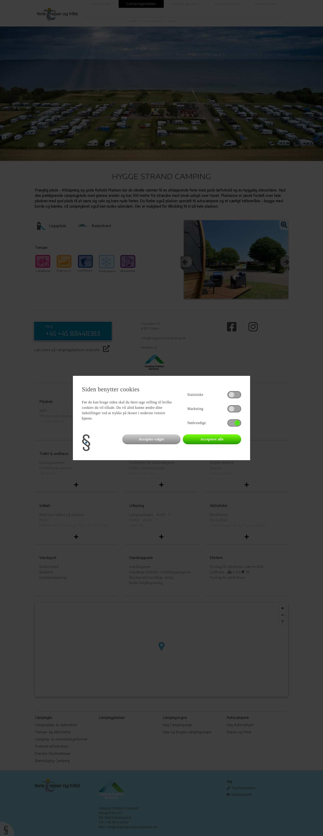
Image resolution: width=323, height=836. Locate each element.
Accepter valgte (151, 439)
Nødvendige (196, 423)
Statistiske (195, 394)
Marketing (195, 409)
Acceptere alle (211, 439)
